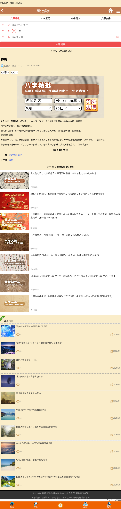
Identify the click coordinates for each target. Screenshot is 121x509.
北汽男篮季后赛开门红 (26, 360)
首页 (12, 506)
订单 (35, 506)
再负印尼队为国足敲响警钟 (28, 393)
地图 (88, 498)
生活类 (7, 66)
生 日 (6, 37)
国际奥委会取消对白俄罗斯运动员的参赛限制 (36, 427)
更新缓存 (81, 498)
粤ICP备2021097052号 (78, 493)
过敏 (11, 160)
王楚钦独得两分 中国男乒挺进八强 (31, 326)
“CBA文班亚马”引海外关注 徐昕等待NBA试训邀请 (39, 343)
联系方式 (46, 498)
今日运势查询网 (70, 498)
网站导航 (56, 498)
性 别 (6, 31)
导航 (85, 506)
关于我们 (36, 498)
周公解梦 (43, 11)
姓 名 (6, 25)
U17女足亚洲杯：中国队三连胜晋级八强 (34, 443)
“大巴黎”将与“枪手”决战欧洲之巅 (31, 410)
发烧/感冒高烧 (15, 155)
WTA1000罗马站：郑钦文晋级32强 (31, 460)
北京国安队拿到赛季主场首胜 (29, 377)
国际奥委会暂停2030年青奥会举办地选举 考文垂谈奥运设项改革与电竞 (48, 477)
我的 (109, 506)
